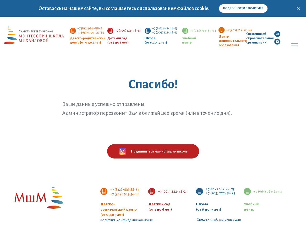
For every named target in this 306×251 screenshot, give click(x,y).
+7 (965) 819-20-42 (239, 30)
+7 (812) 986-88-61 (90, 28)
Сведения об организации (219, 219)
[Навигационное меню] (294, 45)
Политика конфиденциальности (126, 220)
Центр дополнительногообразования (233, 41)
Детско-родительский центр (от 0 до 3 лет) (118, 209)
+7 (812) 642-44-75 (165, 28)
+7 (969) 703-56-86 (90, 32)
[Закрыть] (298, 8)
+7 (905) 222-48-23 (165, 32)
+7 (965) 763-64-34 (203, 30)
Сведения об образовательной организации (260, 38)
